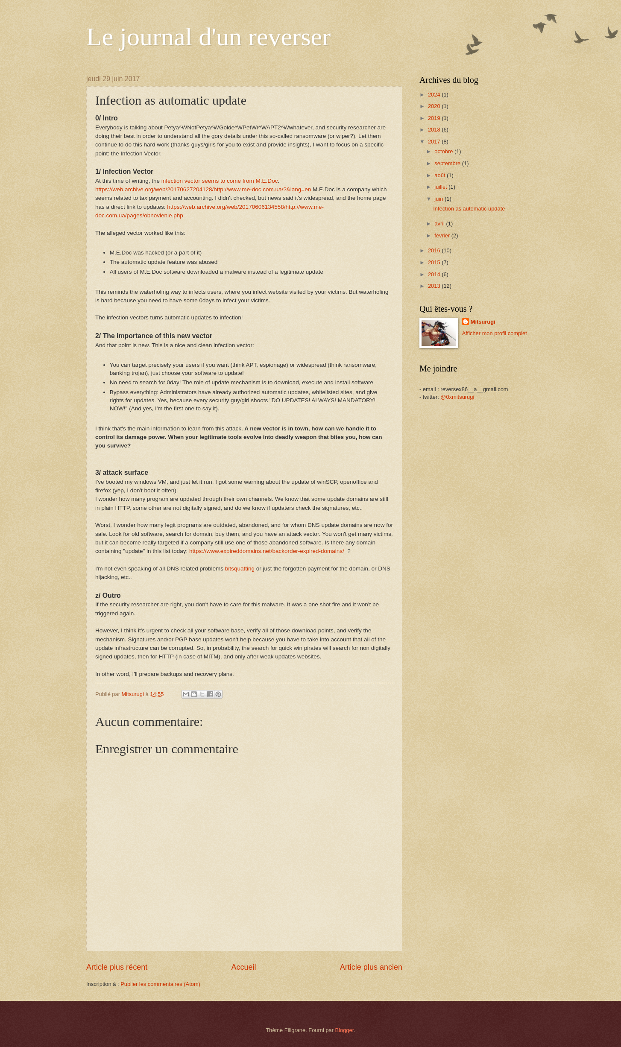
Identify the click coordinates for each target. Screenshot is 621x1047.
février (442, 235)
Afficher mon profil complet (494, 333)
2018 (435, 129)
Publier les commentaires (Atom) (160, 984)
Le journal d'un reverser (208, 37)
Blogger (344, 1030)
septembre (448, 163)
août (440, 175)
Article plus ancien (371, 967)
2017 (435, 141)
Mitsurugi (483, 322)
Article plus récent (116, 967)
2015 (435, 262)
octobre (444, 151)
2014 (435, 274)
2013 (435, 286)
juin (439, 199)
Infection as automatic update (469, 208)
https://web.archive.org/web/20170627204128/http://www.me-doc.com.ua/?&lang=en (203, 189)
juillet (441, 187)
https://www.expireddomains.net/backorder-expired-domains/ (267, 551)
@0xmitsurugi (457, 397)
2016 (435, 250)
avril (440, 223)
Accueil (243, 967)
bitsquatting (240, 568)
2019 (435, 118)
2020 (435, 106)
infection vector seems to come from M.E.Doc (219, 181)
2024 (435, 94)
